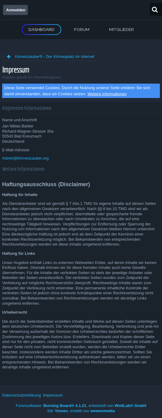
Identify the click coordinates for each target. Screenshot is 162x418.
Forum (81, 29)
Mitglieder (121, 29)
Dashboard (41, 29)
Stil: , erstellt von (81, 411)
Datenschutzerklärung (21, 395)
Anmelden (15, 10)
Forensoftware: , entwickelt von (81, 405)
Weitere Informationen (107, 94)
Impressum (52, 395)
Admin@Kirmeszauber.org (25, 158)
